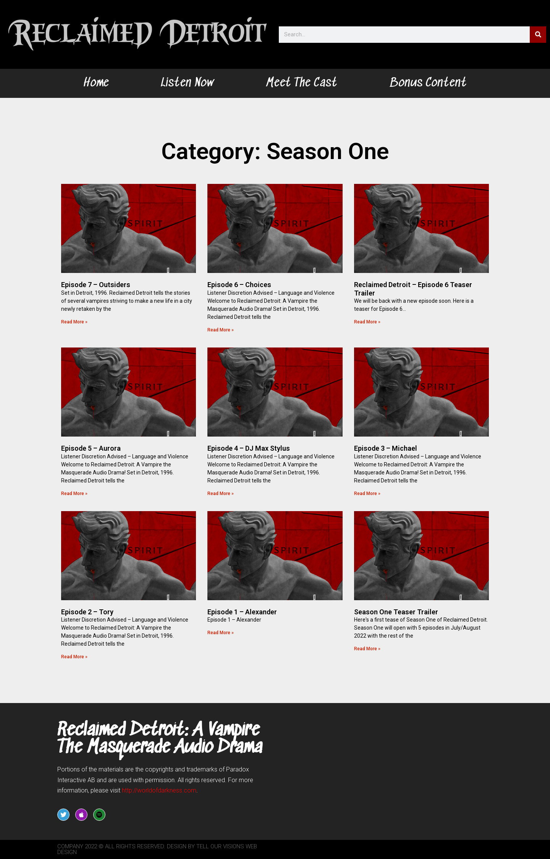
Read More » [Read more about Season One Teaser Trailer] (367, 648)
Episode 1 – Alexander (242, 612)
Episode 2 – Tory (87, 612)
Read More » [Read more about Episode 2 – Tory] (74, 656)
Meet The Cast (301, 83)
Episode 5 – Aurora (91, 448)
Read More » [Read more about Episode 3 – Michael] (367, 493)
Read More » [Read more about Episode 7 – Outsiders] (74, 322)
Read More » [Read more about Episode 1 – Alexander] (220, 632)
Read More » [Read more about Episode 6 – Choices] (220, 330)
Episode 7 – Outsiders (95, 285)
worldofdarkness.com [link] (159, 790)
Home (96, 83)
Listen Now (187, 83)
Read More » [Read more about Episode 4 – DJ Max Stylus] (220, 493)
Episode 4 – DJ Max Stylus (248, 448)
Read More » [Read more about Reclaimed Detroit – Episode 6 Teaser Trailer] (367, 322)
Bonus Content (428, 83)
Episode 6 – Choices (239, 285)
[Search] (538, 34)
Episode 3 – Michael (385, 448)
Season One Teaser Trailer (396, 612)
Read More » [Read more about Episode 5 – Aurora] (74, 493)
